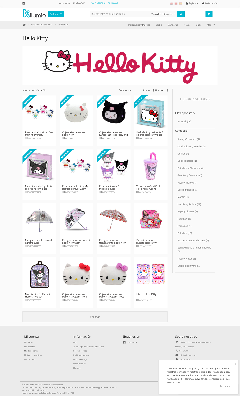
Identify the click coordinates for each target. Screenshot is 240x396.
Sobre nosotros (80, 351)
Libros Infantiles (187, 189)
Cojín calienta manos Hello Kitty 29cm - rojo (74, 295)
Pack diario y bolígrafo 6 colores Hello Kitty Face (149, 133)
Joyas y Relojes (187, 182)
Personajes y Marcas (42, 24)
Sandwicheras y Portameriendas (194, 249)
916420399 (184, 351)
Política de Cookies (81, 355)
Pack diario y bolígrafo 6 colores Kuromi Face (38, 187)
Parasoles (184, 226)
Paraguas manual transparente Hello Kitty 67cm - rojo (112, 242)
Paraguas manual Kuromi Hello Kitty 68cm (76, 241)
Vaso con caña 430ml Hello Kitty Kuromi (148, 187)
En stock (184, 121)
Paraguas (184, 218)
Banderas (173, 24)
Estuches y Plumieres (191, 168)
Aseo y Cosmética (189, 139)
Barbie (159, 24)
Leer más (225, 386)
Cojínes (183, 153)
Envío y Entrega (80, 359)
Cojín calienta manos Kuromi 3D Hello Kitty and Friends (113, 135)
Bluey (198, 24)
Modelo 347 (79, 3)
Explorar (54, 14)
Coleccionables (187, 161)
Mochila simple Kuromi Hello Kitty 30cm (37, 295)
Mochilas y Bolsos (189, 204)
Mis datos (28, 342)
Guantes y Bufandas (190, 175)
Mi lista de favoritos (33, 355)
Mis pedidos (29, 346)
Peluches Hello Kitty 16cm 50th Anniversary (39, 133)
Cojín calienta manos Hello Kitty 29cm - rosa (111, 295)
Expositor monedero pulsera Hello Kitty (147, 241)
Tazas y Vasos (187, 258)
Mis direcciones (31, 351)
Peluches (185, 233)
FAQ (75, 342)
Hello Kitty (63, 24)
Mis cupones (29, 359)
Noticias (76, 368)
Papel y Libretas (188, 211)
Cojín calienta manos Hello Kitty (73, 133)
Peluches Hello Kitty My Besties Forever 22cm (75, 187)
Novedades (64, 3)
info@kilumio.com (188, 355)
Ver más (95, 317)
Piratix (187, 24)
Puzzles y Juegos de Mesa (193, 240)
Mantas (183, 197)
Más (209, 24)
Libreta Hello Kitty (146, 294)
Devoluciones (79, 363)
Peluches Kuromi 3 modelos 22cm (109, 187)
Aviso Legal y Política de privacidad (88, 346)
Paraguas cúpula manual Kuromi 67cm (38, 241)
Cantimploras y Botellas (192, 146)
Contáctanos (185, 359)
